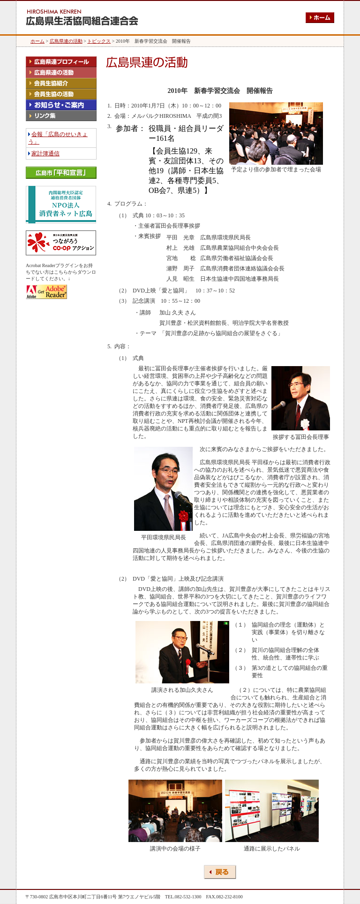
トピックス (99, 41)
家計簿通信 (45, 153)
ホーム (37, 41)
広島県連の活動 (66, 41)
